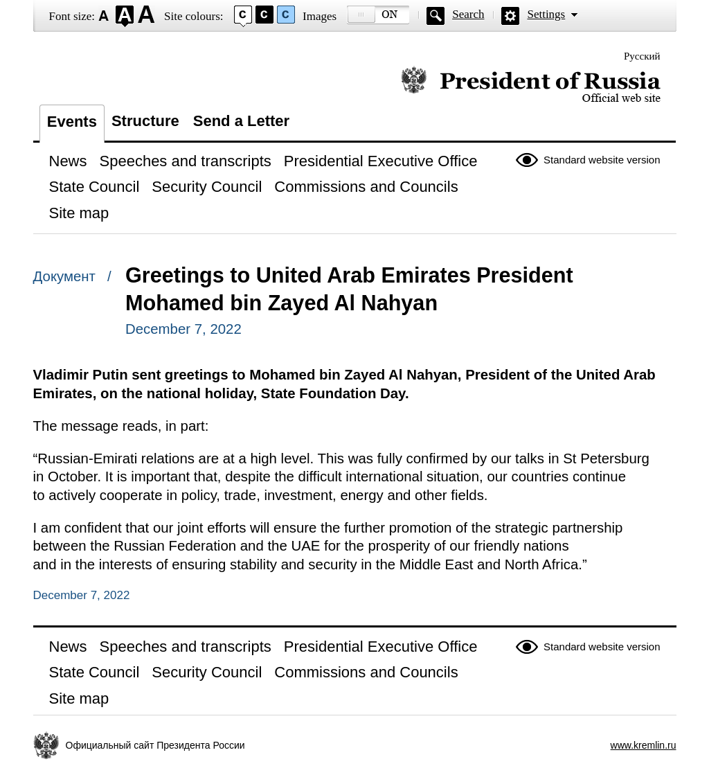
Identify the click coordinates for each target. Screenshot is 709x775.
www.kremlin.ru (643, 745)
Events (72, 121)
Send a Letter (241, 121)
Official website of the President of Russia (531, 85)
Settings (546, 14)
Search (468, 14)
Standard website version (602, 160)
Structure (145, 121)
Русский (642, 56)
